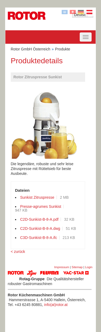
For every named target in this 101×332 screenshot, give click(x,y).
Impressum (61, 267)
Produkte (62, 49)
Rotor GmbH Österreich (30, 49)
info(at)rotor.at (56, 305)
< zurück (18, 251)
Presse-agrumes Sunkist (40, 206)
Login (88, 267)
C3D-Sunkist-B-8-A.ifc (38, 237)
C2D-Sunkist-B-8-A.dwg (40, 228)
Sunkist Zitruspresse (37, 197)
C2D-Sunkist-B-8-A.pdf (39, 219)
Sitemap (77, 267)
